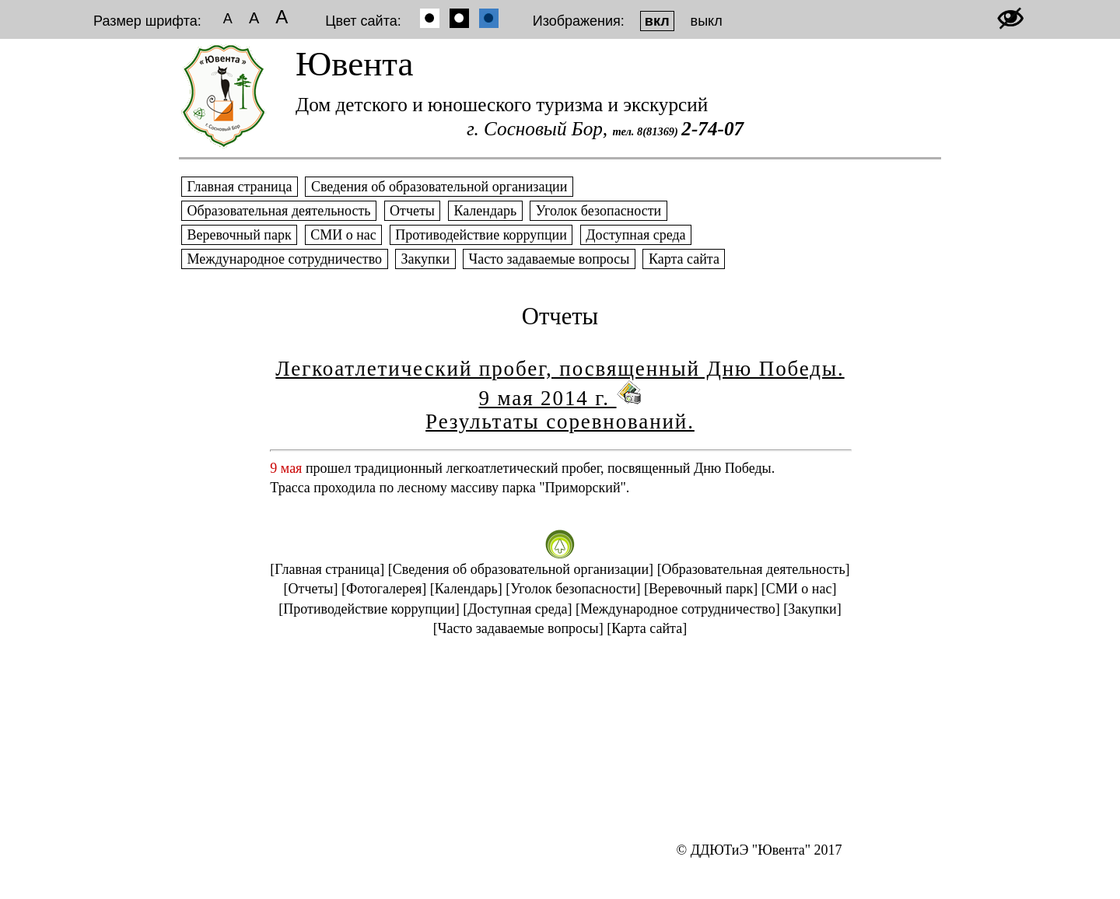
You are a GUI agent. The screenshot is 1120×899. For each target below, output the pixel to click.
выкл (707, 21)
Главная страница (240, 186)
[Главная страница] (327, 569)
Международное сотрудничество (285, 259)
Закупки (425, 259)
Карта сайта (684, 259)
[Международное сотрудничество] (678, 609)
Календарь (485, 211)
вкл (657, 21)
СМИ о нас (343, 235)
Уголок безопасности (598, 211)
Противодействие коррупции (481, 235)
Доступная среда (636, 235)
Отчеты (413, 211)
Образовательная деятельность (279, 211)
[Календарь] (466, 588)
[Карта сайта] (647, 628)
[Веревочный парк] (701, 588)
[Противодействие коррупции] (369, 609)
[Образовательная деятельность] (753, 569)
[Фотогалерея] (383, 588)
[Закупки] (812, 609)
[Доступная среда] (517, 609)
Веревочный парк (239, 235)
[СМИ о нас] (799, 588)
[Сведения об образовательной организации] (520, 569)
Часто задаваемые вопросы (549, 259)
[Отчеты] (311, 588)
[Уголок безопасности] (573, 588)
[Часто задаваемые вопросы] (518, 628)
